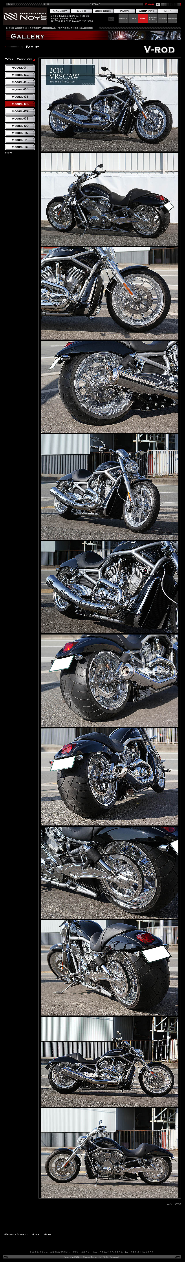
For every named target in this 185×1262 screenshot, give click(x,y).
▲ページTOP (174, 1204)
